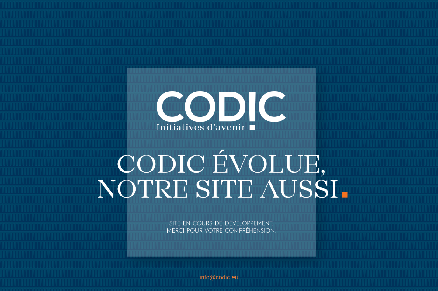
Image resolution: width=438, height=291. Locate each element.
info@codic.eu (219, 277)
